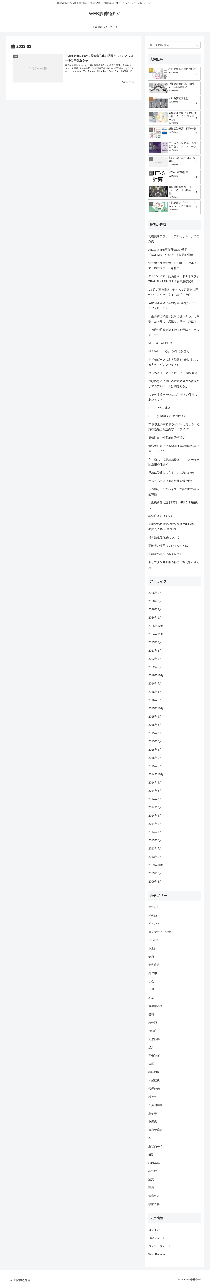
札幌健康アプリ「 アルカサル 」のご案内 (173, 239)
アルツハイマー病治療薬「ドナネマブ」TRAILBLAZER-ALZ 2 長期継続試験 (173, 279)
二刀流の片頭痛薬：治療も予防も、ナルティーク (173, 332)
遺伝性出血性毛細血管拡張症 (166, 437)
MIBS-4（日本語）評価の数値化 (168, 351)
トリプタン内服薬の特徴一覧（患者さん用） (173, 565)
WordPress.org (157, 1254)
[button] (197, 45)
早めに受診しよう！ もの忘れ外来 (171, 472)
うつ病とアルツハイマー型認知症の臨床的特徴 (173, 492)
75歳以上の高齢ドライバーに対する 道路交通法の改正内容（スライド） (174, 427)
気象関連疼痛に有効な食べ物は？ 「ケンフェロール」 (172, 305)
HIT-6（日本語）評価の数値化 (167, 416)
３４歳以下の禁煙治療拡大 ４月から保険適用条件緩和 (173, 462)
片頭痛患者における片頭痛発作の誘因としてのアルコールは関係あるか (173, 384)
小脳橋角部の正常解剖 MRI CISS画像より (173, 505)
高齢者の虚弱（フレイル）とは (168, 545)
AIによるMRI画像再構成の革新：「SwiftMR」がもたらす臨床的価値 (170, 252)
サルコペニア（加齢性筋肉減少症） (171, 481)
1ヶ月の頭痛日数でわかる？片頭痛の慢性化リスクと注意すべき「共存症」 (173, 292)
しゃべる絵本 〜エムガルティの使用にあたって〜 (172, 397)
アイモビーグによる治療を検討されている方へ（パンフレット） (173, 362)
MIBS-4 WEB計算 (160, 343)
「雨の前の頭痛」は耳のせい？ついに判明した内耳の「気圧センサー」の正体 (173, 319)
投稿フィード (156, 1238)
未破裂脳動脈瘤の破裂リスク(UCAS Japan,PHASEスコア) (171, 527)
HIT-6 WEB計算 (159, 407)
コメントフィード (159, 1246)
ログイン (154, 1229)
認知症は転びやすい (161, 515)
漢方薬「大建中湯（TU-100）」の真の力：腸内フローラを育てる (172, 265)
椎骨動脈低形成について (164, 537)
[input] (174, 45)
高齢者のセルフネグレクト (165, 554)
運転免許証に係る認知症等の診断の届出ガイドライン (173, 448)
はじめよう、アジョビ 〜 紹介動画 (172, 373)
